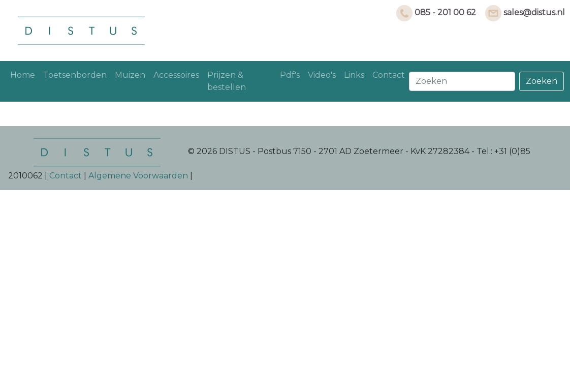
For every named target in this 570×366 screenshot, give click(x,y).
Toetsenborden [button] (75, 75)
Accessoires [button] (176, 75)
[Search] (462, 81)
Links (354, 75)
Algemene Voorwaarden (138, 175)
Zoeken (541, 81)
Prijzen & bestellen (226, 81)
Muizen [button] (130, 75)
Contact (388, 75)
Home (22, 75)
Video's (322, 75)
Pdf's (290, 75)
